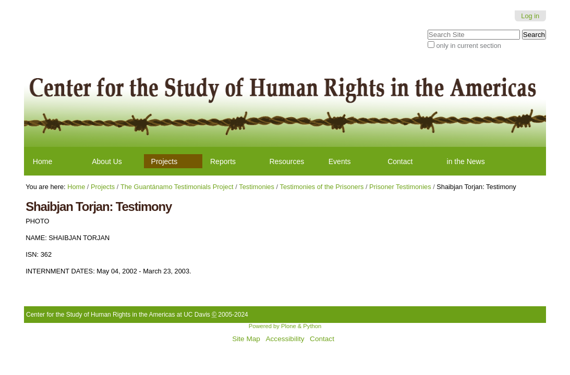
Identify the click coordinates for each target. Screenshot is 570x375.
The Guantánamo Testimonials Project (177, 187)
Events (340, 161)
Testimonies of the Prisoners (322, 187)
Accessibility (284, 339)
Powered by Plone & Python (285, 326)
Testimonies (256, 187)
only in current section (468, 45)
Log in (530, 16)
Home (42, 161)
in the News (466, 161)
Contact (400, 161)
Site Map (246, 339)
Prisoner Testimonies (400, 187)
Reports (223, 161)
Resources (286, 161)
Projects (164, 161)
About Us (107, 161)
